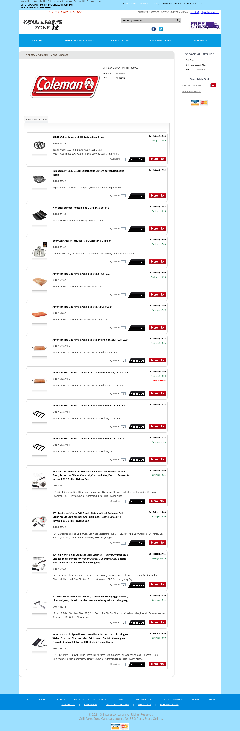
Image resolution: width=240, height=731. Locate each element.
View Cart (144, 3)
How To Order (144, 704)
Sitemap (211, 699)
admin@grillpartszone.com (204, 12)
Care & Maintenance (160, 41)
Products (43, 699)
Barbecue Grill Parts (169, 704)
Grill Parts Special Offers (196, 65)
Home (27, 699)
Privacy (120, 699)
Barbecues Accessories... (196, 70)
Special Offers (120, 41)
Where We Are (68, 704)
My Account (130, 3)
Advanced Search (191, 91)
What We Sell (90, 704)
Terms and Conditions (172, 699)
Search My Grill (100, 699)
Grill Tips (195, 699)
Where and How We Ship (117, 704)
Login (155, 3)
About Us (61, 699)
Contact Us (200, 41)
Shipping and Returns (142, 699)
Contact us (79, 699)
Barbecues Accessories (79, 41)
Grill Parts (39, 41)
